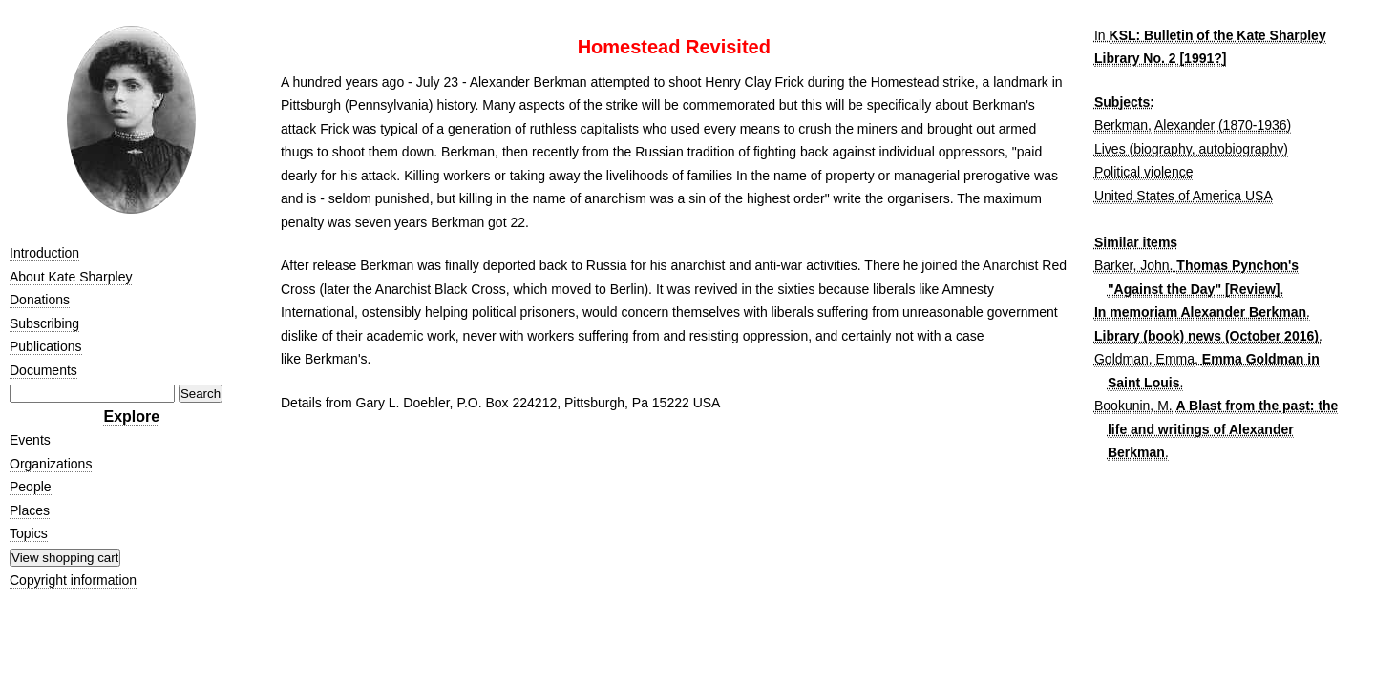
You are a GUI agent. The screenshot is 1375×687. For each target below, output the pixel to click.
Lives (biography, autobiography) (1191, 148)
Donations (40, 299)
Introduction (44, 252)
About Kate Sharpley (71, 276)
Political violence (1144, 171)
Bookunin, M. (1133, 405)
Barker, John (1132, 265)
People (31, 486)
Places (30, 510)
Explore (131, 416)
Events (30, 440)
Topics (29, 533)
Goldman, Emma (1144, 358)
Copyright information (73, 580)
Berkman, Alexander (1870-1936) (1192, 125)
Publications (46, 346)
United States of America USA (1183, 195)
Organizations (51, 463)
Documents (43, 370)
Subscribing (44, 323)
